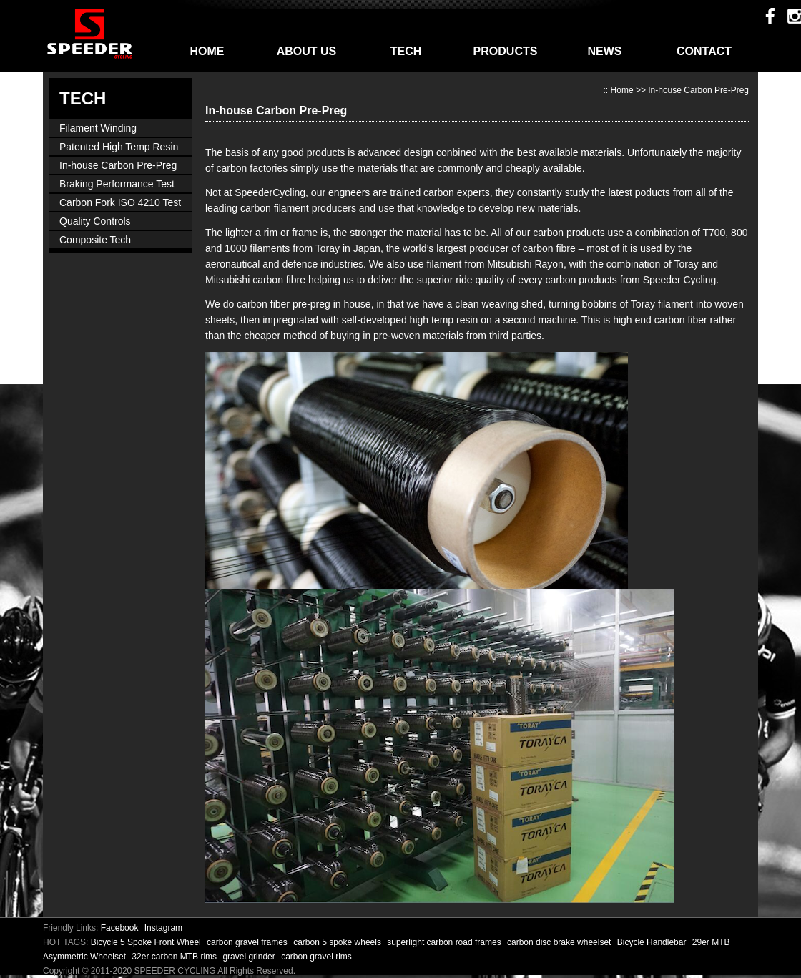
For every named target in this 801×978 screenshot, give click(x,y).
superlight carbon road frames (445, 942)
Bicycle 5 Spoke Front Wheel (147, 942)
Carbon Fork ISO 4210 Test (120, 202)
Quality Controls (95, 221)
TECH (406, 51)
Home (622, 90)
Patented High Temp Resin (118, 146)
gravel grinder (249, 957)
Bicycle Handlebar (653, 942)
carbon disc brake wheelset (560, 942)
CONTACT (704, 51)
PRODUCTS (505, 51)
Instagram (163, 928)
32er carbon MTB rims (175, 957)
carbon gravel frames (248, 942)
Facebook (120, 928)
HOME (207, 51)
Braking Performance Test (117, 184)
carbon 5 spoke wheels (338, 942)
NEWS (605, 51)
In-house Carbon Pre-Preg (118, 165)
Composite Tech (95, 239)
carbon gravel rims (316, 957)
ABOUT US (307, 51)
